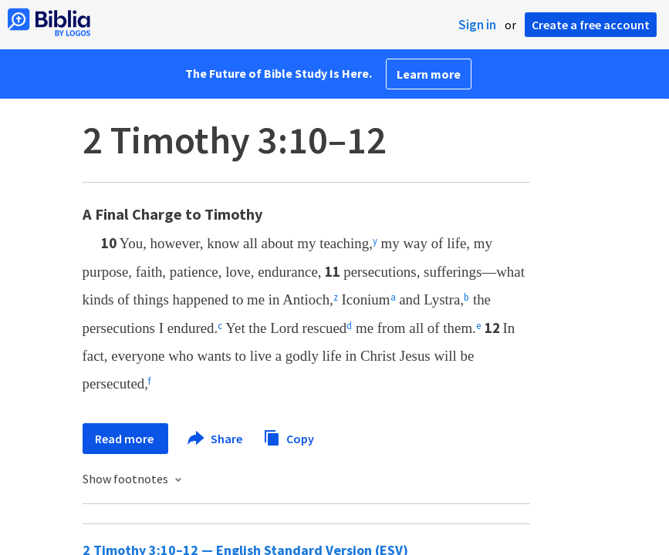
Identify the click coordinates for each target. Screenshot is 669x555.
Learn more (429, 74)
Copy (288, 437)
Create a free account (591, 24)
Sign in (477, 24)
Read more (125, 438)
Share (216, 438)
